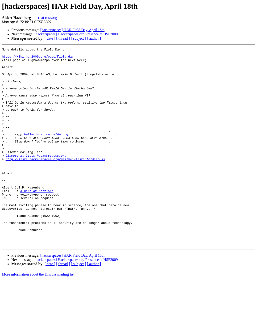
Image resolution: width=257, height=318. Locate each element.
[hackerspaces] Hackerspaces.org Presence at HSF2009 (76, 34)
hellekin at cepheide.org (46, 152)
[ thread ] (63, 38)
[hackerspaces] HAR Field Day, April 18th (72, 30)
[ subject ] (78, 38)
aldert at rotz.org (44, 18)
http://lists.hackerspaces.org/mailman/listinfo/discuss (55, 182)
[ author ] (94, 38)
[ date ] (50, 38)
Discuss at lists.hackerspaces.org (36, 177)
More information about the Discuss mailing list (38, 314)
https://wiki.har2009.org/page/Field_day (38, 58)
